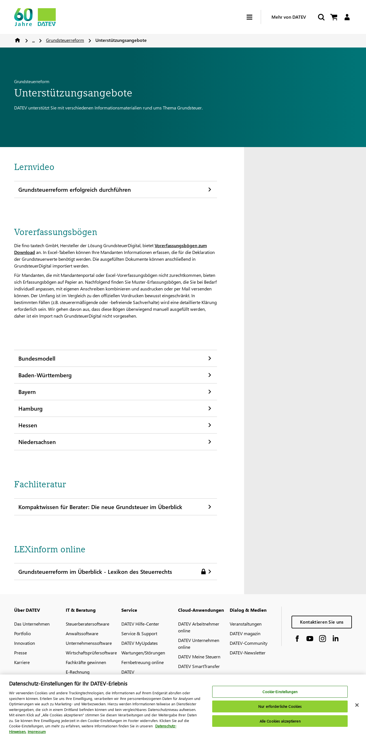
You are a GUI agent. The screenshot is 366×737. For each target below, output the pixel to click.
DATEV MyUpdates (139, 643)
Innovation (24, 643)
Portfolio (22, 633)
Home (17, 40)
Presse (20, 653)
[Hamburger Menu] (254, 17)
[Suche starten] (320, 17)
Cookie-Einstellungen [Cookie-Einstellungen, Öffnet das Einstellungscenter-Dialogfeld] (279, 694)
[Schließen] (357, 708)
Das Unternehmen (32, 624)
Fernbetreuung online (142, 662)
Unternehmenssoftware (89, 643)
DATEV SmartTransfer (199, 666)
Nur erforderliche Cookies (280, 708)
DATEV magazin (245, 633)
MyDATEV (187, 676)
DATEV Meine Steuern (199, 657)
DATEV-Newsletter (248, 653)
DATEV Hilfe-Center (140, 624)
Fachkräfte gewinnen (86, 662)
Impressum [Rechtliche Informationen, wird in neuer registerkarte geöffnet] (37, 734)
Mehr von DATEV (288, 17)
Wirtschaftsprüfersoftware (91, 653)
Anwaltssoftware (82, 633)
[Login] (347, 17)
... (33, 40)
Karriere (22, 662)
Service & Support (139, 633)
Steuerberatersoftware (87, 624)
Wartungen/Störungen (143, 653)
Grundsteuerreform (65, 40)
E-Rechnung (77, 672)
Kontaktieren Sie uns (322, 622)
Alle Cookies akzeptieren (280, 723)
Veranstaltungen (246, 624)
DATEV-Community (249, 643)
